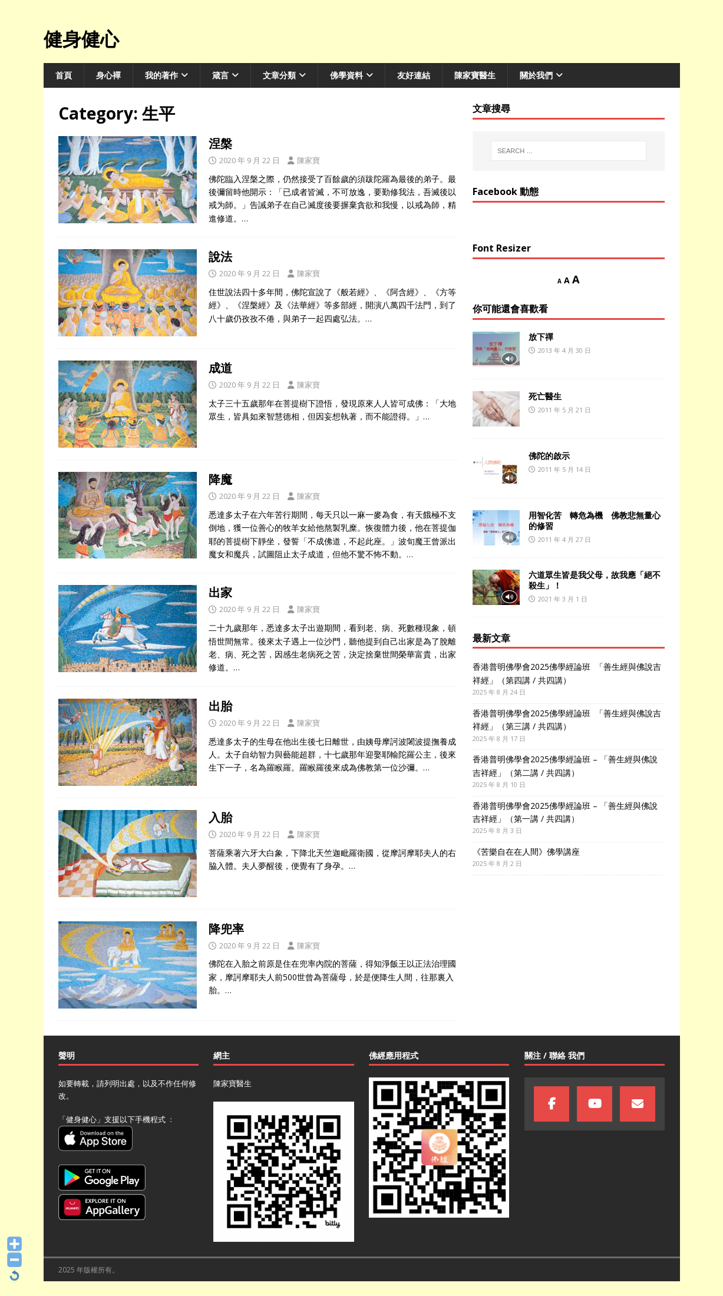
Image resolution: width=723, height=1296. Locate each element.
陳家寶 (308, 160)
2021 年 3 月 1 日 (562, 598)
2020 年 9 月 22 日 (249, 160)
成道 (220, 368)
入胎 (220, 817)
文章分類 (279, 75)
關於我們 (536, 75)
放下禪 (541, 336)
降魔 (220, 479)
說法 (220, 257)
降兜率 (226, 929)
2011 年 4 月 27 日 (564, 539)
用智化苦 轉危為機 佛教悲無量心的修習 (595, 520)
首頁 (63, 75)
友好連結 (413, 75)
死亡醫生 (545, 396)
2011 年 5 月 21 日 (564, 409)
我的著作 (161, 75)
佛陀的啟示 (549, 455)
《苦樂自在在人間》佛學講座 (526, 851)
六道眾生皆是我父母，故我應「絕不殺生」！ (595, 580)
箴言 (220, 75)
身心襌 (108, 75)
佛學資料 (346, 75)
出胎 (222, 706)
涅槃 (220, 143)
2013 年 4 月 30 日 (564, 350)
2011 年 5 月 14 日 (564, 469)
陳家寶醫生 (475, 75)
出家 (220, 592)
